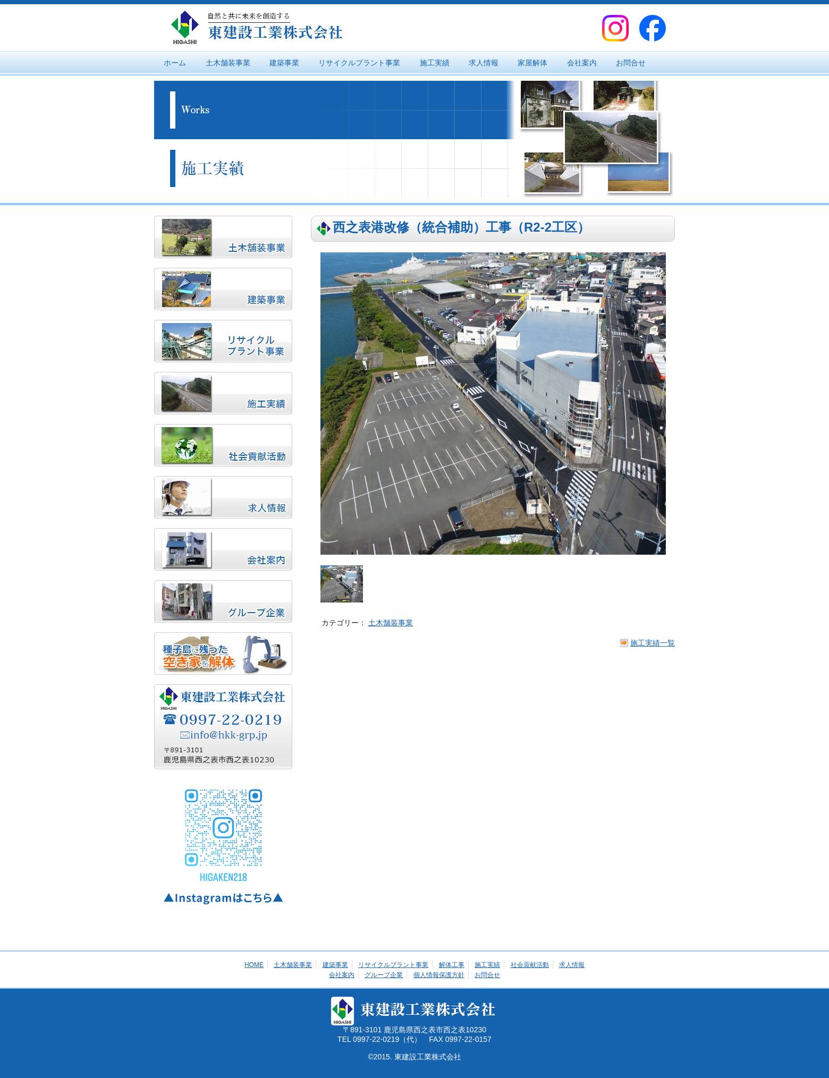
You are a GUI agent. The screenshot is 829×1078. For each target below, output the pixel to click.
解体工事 (451, 965)
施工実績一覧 (652, 643)
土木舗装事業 (228, 62)
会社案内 (582, 62)
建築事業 (284, 62)
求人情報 (483, 62)
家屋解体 (532, 62)
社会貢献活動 (530, 965)
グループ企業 (384, 975)
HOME (254, 965)
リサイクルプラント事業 (359, 62)
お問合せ (631, 62)
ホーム (175, 62)
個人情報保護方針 (438, 975)
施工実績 (435, 62)
